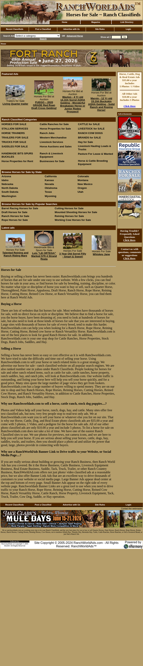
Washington (9, 196)
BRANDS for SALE (89, 137)
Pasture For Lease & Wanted (95, 153)
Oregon (82, 188)
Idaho (5, 180)
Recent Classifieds (14, 29)
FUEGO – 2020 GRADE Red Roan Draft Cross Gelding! (44, 105)
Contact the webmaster (131, 508)
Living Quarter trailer (15, 103)
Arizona (6, 176)
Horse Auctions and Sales (56, 146)
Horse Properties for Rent (17, 161)
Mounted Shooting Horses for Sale (76, 212)
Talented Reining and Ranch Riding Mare (15, 254)
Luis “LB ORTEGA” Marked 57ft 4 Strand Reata (44, 256)
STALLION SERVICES (15, 128)
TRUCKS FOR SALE (14, 142)
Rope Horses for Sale (15, 220)
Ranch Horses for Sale (15, 216)
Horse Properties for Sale (55, 128)
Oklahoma (51, 188)
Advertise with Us (71, 29)
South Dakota (10, 191)
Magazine (95, 22)
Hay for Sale (86, 142)
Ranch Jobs (47, 133)
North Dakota (10, 188)
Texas (48, 191)
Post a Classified (43, 29)
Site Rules (99, 29)
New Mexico (85, 184)
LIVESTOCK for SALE (91, 128)
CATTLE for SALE (89, 124)
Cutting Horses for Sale (69, 208)
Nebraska (7, 184)
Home (64, 22)
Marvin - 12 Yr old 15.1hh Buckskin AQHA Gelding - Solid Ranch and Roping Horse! (101, 104)
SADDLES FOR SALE (15, 146)
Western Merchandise (53, 137)
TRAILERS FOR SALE (15, 137)
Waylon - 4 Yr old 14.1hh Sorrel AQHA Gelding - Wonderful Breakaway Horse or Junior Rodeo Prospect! (72, 104)
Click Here (130, 106)
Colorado (83, 176)
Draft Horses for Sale (14, 212)
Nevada (49, 184)
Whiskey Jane (101, 254)
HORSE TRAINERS (13, 133)
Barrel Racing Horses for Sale (20, 208)
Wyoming (50, 196)
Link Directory (126, 22)
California (51, 176)
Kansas (49, 180)
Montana (83, 180)
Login (128, 29)
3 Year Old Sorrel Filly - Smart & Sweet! (72, 255)
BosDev (7, 546)
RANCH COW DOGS (90, 133)
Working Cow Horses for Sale (73, 220)
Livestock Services (51, 142)
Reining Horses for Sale (69, 216)
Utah (80, 191)
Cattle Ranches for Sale (54, 124)
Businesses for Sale (52, 161)
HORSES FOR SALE (14, 124)
